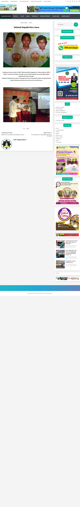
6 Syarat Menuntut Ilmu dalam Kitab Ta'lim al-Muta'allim (71, 242)
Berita (27, 128)
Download (55, 16)
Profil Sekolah (13, 1)
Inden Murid (66, 16)
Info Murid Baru (60, 130)
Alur (22, 16)
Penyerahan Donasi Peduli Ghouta (70, 261)
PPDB (57, 132)
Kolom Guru (59, 135)
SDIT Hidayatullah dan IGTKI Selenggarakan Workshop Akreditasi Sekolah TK (71, 252)
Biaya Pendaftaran (24, 1)
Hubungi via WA (60, 120)
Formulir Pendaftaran (36, 1)
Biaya (27, 16)
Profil (15, 16)
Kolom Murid (59, 137)
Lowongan (58, 142)
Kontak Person (47, 1)
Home (57, 273)
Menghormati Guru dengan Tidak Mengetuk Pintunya (12, 134)
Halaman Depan (4, 1)
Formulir (35, 16)
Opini (57, 140)
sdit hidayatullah (19, 140)
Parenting (58, 138)
